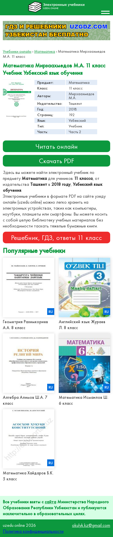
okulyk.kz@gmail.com (91, 525)
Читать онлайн (56, 146)
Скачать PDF (56, 160)
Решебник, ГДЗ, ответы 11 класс (56, 237)
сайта (50, 502)
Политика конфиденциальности (33, 531)
